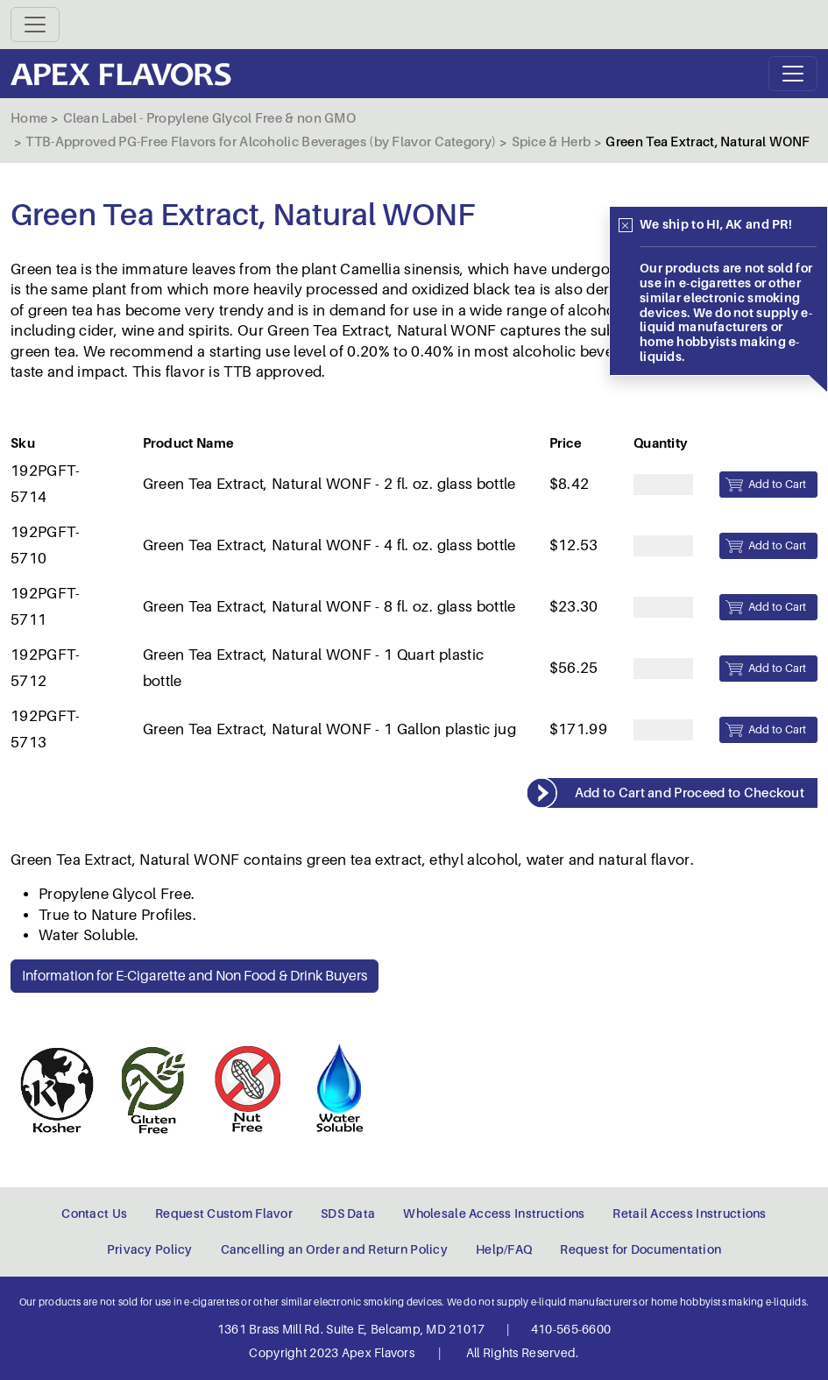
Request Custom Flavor (224, 1214)
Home (29, 118)
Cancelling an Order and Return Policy (334, 1249)
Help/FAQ (504, 1249)
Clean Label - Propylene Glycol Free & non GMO (210, 118)
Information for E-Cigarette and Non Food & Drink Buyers (194, 976)
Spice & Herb (551, 142)
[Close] (626, 225)
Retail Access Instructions (689, 1214)
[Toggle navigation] (35, 24)
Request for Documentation (640, 1249)
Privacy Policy (150, 1249)
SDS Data (348, 1214)
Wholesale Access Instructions (493, 1214)
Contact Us (94, 1214)
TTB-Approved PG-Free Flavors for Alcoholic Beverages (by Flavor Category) (260, 142)
